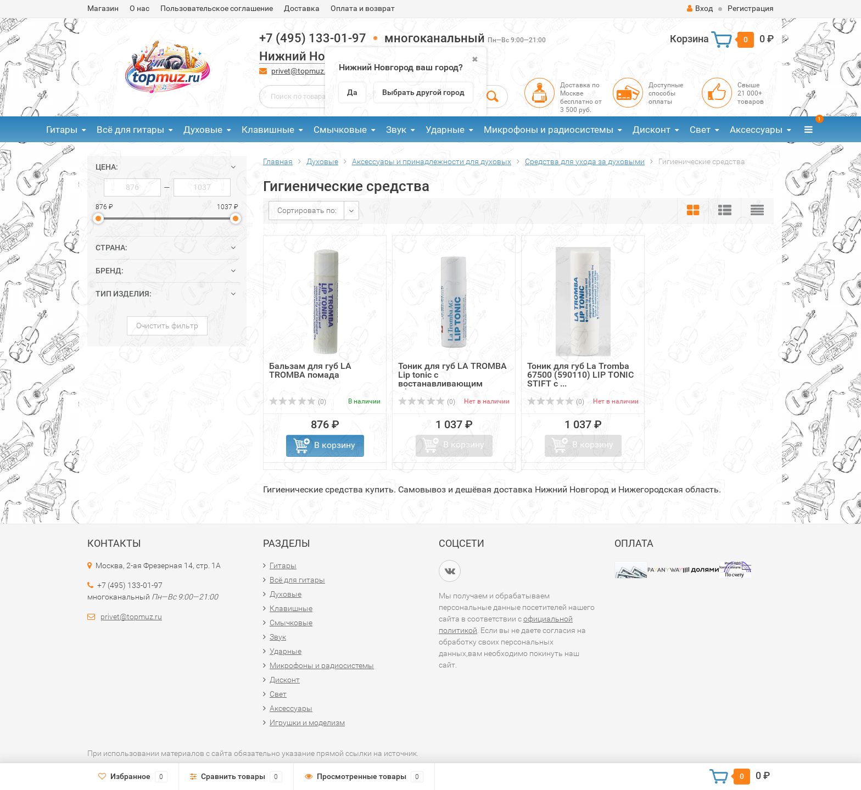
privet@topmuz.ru (302, 70)
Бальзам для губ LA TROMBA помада (310, 370)
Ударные (445, 129)
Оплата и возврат (363, 8)
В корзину (334, 445)
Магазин (103, 8)
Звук (396, 129)
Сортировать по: (307, 210)
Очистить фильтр (167, 325)
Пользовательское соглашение (216, 8)
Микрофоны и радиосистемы (548, 129)
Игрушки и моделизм (307, 722)
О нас (139, 8)
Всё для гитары (130, 129)
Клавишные (268, 129)
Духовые (202, 129)
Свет (700, 129)
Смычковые (340, 129)
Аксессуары (756, 129)
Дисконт (651, 129)
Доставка (302, 8)
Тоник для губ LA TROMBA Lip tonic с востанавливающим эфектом (452, 379)
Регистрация (751, 8)
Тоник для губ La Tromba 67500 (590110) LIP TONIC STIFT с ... (580, 375)
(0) (297, 402)
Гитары (61, 129)
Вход (700, 8)
